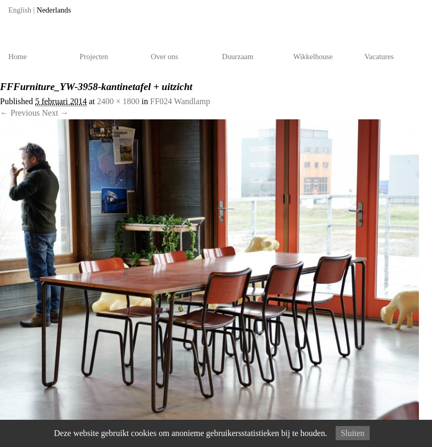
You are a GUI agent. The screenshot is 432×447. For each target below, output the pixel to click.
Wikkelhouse (313, 56)
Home (17, 56)
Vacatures (379, 56)
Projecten (94, 56)
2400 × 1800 (118, 101)
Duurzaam (237, 56)
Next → (55, 112)
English (19, 10)
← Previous (20, 112)
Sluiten (352, 433)
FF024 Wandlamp (180, 101)
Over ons (164, 56)
